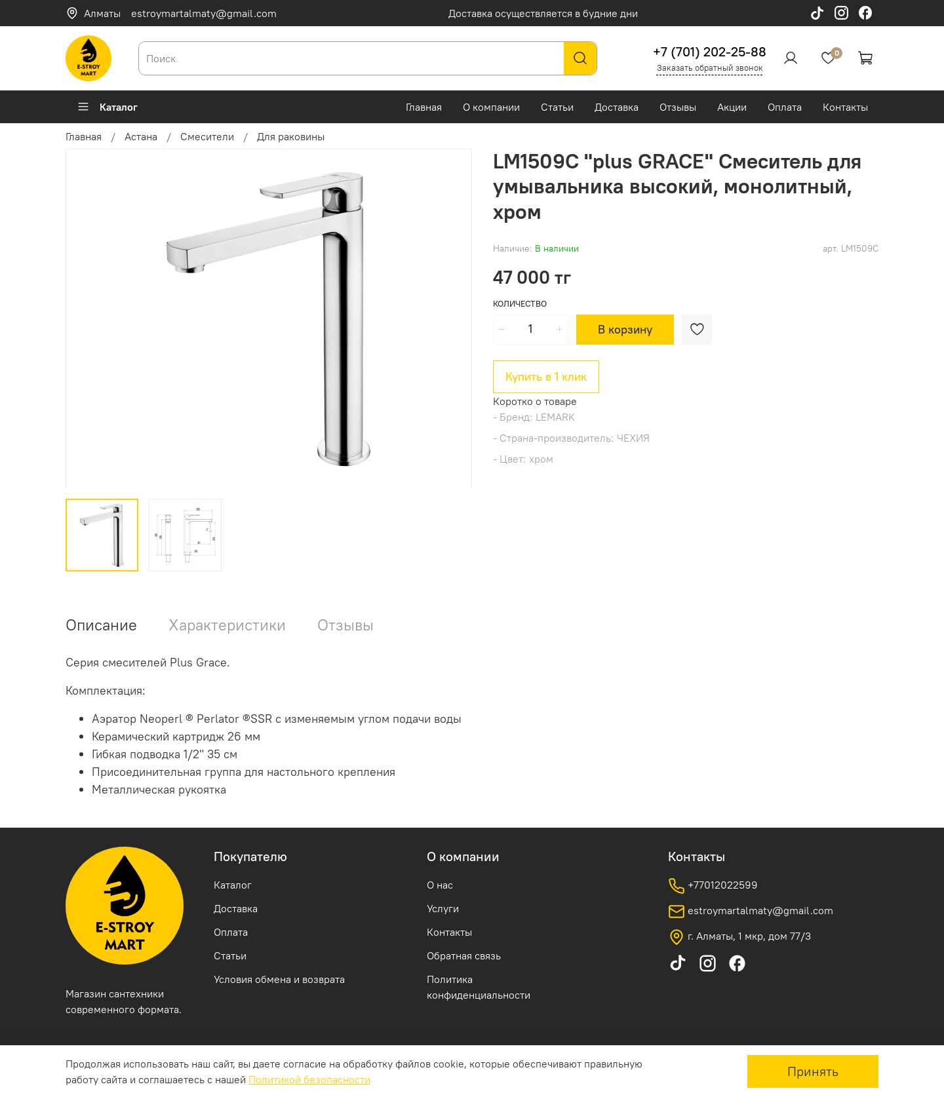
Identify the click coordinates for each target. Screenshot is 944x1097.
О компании (491, 106)
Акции (732, 106)
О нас (440, 884)
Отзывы (677, 106)
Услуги (443, 908)
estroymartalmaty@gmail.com (204, 13)
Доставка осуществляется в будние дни (543, 13)
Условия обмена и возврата (279, 979)
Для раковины (290, 136)
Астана (141, 136)
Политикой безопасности (309, 1079)
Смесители (207, 136)
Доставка (617, 106)
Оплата (785, 106)
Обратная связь (464, 955)
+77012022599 (713, 886)
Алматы (93, 13)
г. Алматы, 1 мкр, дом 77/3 (739, 937)
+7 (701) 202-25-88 (709, 51)
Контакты (845, 106)
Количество (520, 304)
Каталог (107, 106)
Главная (424, 106)
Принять (812, 1071)
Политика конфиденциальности (478, 986)
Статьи (557, 106)
